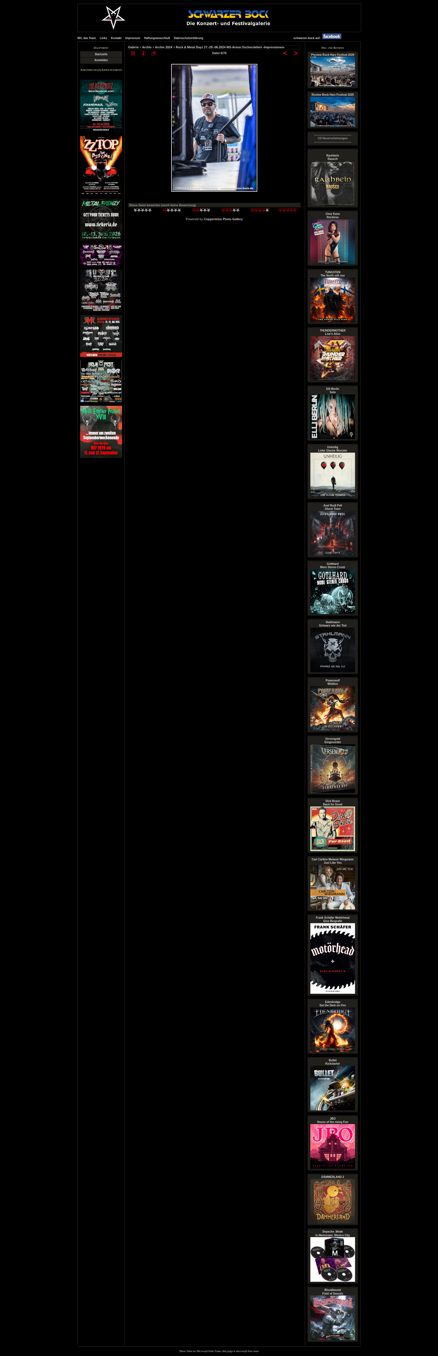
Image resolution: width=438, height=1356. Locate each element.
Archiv (146, 47)
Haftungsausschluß (157, 38)
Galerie (133, 47)
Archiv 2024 (163, 47)
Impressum (132, 38)
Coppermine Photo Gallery (223, 219)
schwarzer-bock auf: (318, 38)
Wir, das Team (86, 38)
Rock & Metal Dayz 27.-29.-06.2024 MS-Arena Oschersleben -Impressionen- (230, 47)
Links (103, 38)
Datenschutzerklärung (188, 38)
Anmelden (101, 60)
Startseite (101, 54)
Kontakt (116, 38)
